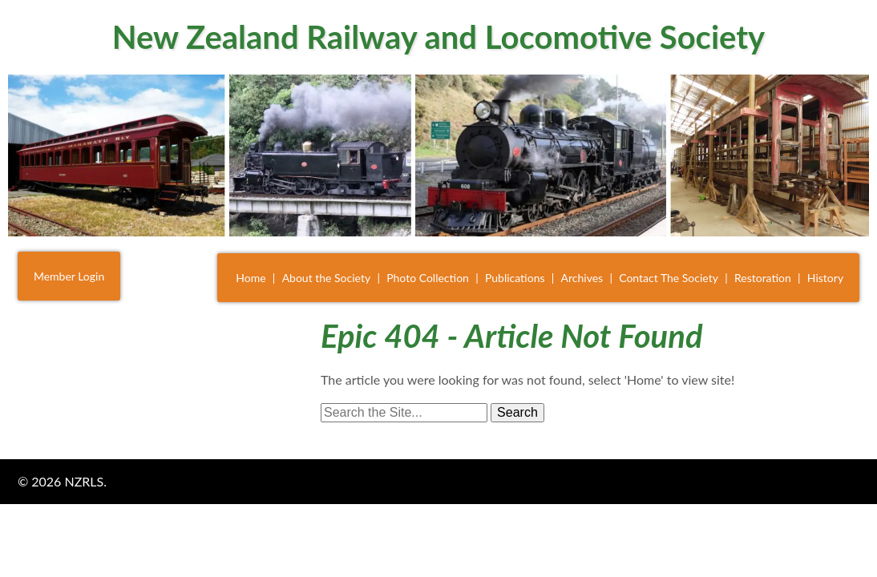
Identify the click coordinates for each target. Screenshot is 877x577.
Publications (515, 277)
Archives (582, 277)
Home (250, 277)
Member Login (69, 276)
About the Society (326, 277)
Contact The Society (668, 277)
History (825, 277)
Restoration (762, 277)
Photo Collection (427, 277)
